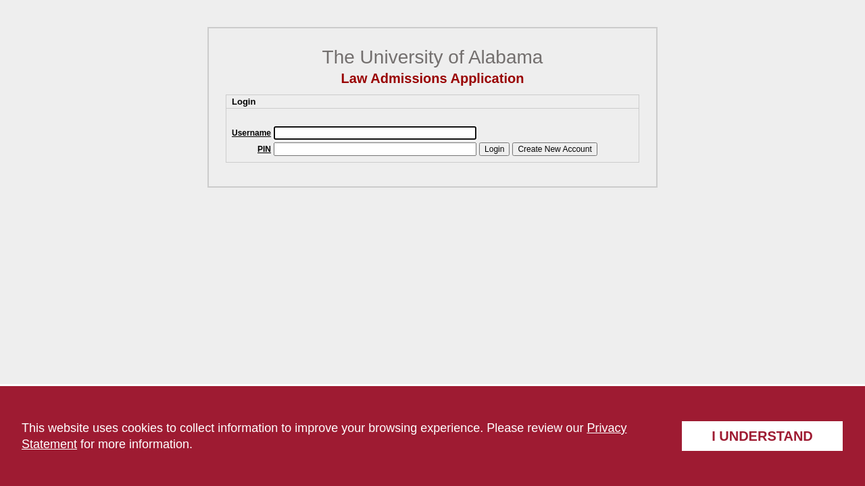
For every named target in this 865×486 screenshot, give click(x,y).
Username (251, 133)
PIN (264, 149)
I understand (762, 436)
